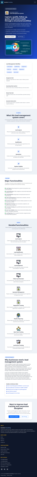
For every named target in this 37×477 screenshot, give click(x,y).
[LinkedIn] (2, 469)
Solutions (2, 438)
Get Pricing (20, 36)
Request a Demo (10, 36)
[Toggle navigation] (35, 2)
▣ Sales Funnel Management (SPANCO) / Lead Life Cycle (17, 385)
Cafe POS (2, 454)
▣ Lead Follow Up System (11, 391)
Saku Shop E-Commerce (5, 452)
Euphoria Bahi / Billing (5, 449)
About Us (2, 440)
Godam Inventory (4, 451)
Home (2, 437)
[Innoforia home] (6, 2)
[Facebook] (7, 469)
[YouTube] (4, 469)
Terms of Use (9, 475)
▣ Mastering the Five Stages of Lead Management (16, 389)
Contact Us (3, 442)
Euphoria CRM (3, 447)
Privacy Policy (3, 475)
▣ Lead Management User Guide (13, 393)
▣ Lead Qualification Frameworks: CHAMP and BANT (17, 387)
